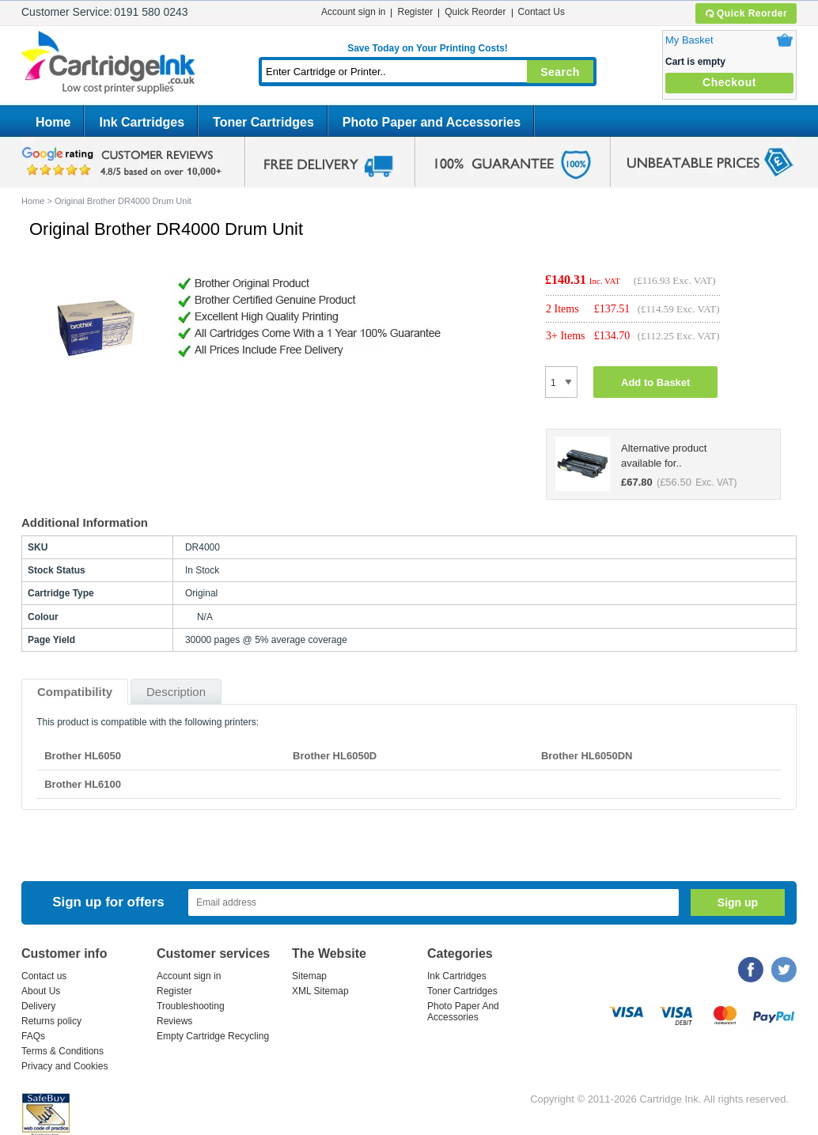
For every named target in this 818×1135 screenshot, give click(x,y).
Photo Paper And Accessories (463, 1012)
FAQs (33, 1036)
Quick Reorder (745, 13)
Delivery (38, 1006)
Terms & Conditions (62, 1051)
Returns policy (51, 1021)
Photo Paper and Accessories (432, 122)
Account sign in (353, 11)
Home (53, 122)
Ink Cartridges (141, 122)
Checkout (729, 82)
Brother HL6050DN (587, 756)
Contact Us (541, 11)
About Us (40, 991)
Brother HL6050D (335, 756)
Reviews (174, 1021)
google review (124, 162)
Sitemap (309, 976)
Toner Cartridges (263, 122)
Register (415, 11)
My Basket (689, 40)
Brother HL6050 (82, 756)
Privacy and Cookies (64, 1066)
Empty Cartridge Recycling (213, 1036)
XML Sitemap (320, 991)
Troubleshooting (191, 1006)
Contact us (43, 976)
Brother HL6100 (82, 784)
